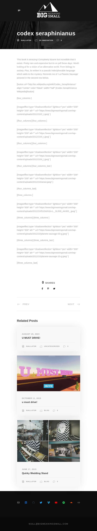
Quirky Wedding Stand (35, 473)
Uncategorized (52, 346)
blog (46, 410)
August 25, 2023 (31, 334)
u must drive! (29, 402)
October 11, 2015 (31, 398)
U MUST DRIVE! (31, 338)
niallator (26, 40)
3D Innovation (46, 40)
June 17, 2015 (29, 469)
